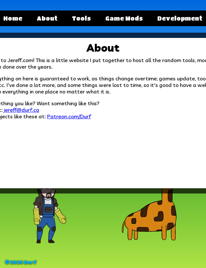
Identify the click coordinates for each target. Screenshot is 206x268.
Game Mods (124, 18)
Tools (81, 18)
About (47, 18)
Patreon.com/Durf (69, 116)
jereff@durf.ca (21, 110)
